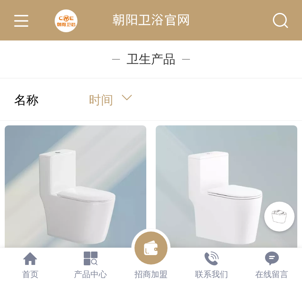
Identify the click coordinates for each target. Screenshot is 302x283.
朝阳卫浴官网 (151, 19)
